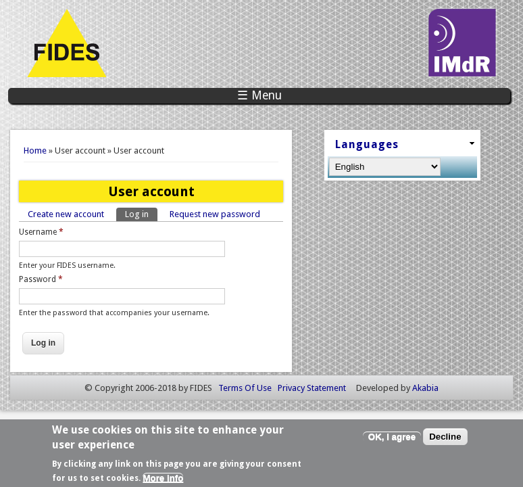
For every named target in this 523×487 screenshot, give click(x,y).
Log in (141, 213)
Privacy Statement (312, 388)
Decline (445, 440)
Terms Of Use (245, 388)
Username (41, 232)
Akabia (425, 388)
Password (41, 279)
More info (163, 481)
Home (35, 150)
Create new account (66, 214)
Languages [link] (367, 144)
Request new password (215, 214)
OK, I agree (392, 440)
